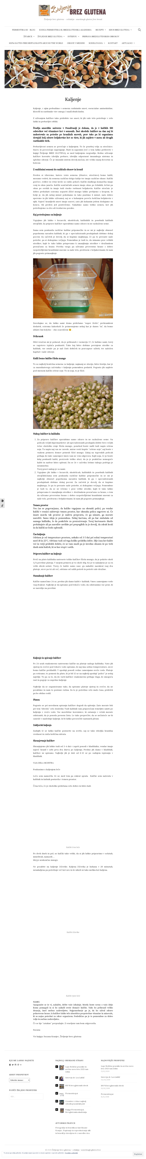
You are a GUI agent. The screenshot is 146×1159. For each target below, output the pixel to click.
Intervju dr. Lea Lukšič (75, 1077)
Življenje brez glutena (50, 36)
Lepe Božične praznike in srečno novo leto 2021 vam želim (76, 1069)
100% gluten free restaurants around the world (36, 43)
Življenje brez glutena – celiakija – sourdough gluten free (76, 1150)
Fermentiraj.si (71, 1093)
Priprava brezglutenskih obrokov (100, 36)
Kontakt (113, 43)
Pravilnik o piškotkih (71, 1153)
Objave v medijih (76, 43)
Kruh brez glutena (119, 30)
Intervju (72, 36)
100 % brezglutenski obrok (76, 1085)
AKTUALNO (127, 43)
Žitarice (27, 36)
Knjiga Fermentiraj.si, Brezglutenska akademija (65, 30)
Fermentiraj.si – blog (23, 30)
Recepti (100, 30)
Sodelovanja (96, 43)
